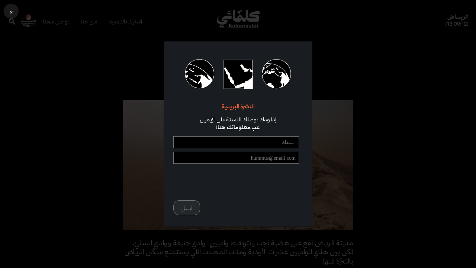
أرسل (186, 208)
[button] (11, 11)
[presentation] (242, 182)
